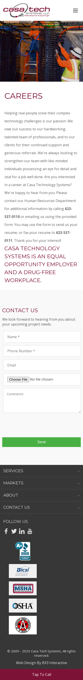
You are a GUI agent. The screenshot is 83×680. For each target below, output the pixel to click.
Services (41, 470)
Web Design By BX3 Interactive (41, 662)
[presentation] (37, 425)
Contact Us (41, 507)
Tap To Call (41, 674)
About (41, 495)
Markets (41, 483)
